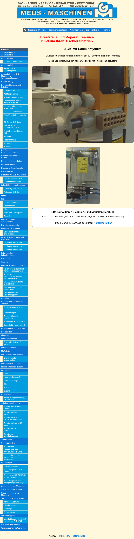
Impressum (64, 536)
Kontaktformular (103, 223)
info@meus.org (117, 217)
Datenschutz (78, 536)
